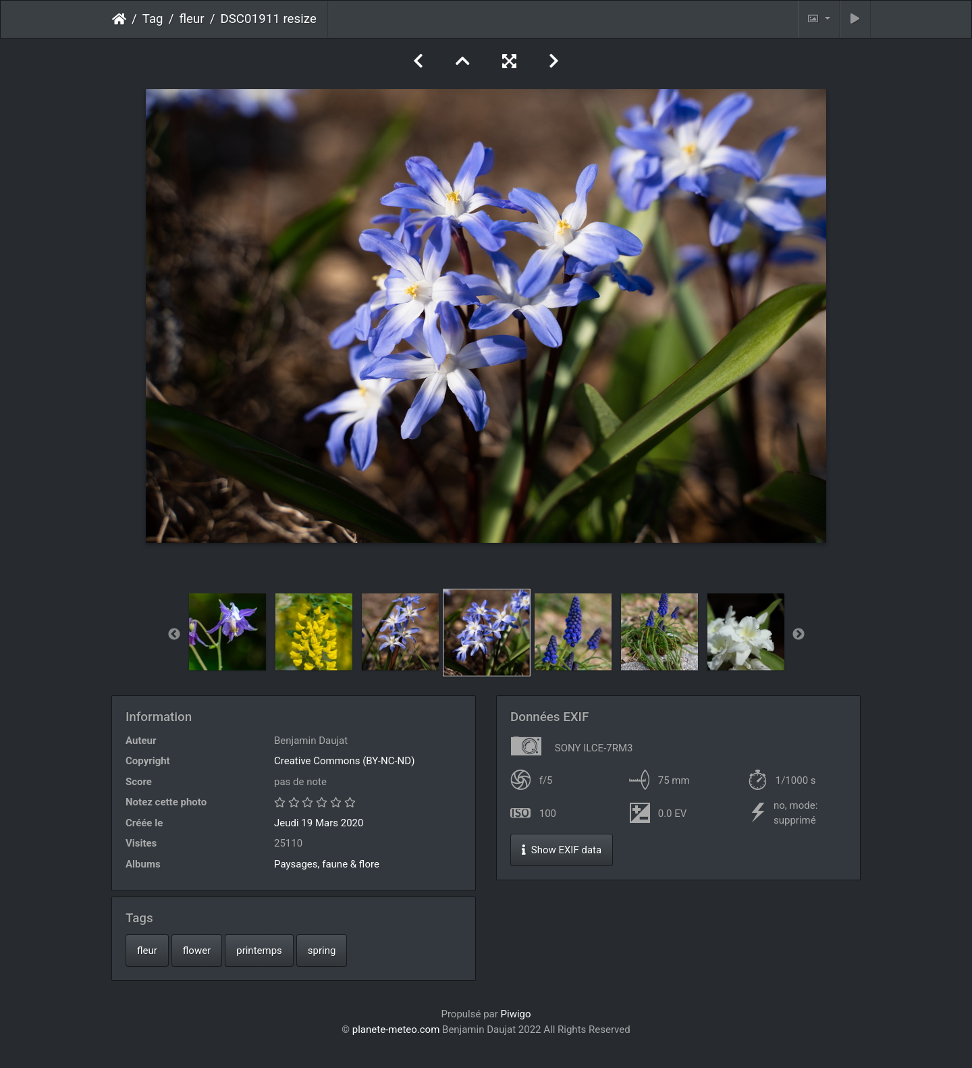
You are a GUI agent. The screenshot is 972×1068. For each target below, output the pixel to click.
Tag (152, 18)
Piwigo (516, 1014)
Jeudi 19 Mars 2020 (318, 823)
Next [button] (798, 634)
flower (197, 950)
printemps (259, 950)
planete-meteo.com (396, 1029)
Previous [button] (174, 634)
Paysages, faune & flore (326, 864)
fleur (191, 18)
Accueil (119, 18)
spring (322, 950)
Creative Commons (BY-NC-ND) (344, 761)
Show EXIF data (561, 850)
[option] (227, 631)
